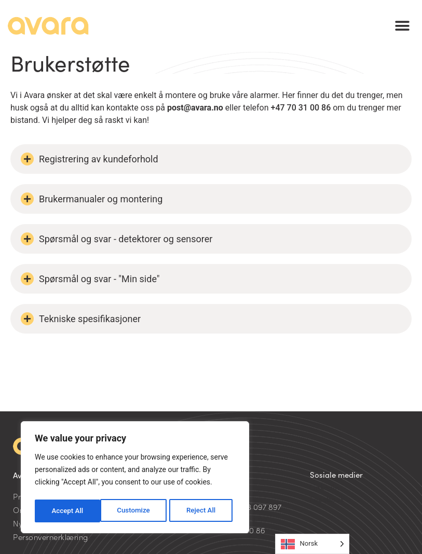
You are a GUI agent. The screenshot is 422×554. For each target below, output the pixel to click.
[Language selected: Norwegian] (312, 544)
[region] (135, 478)
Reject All (135, 511)
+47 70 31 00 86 (301, 108)
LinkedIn (324, 486)
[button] (402, 26)
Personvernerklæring (50, 536)
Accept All (203, 511)
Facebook (327, 498)
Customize (67, 511)
